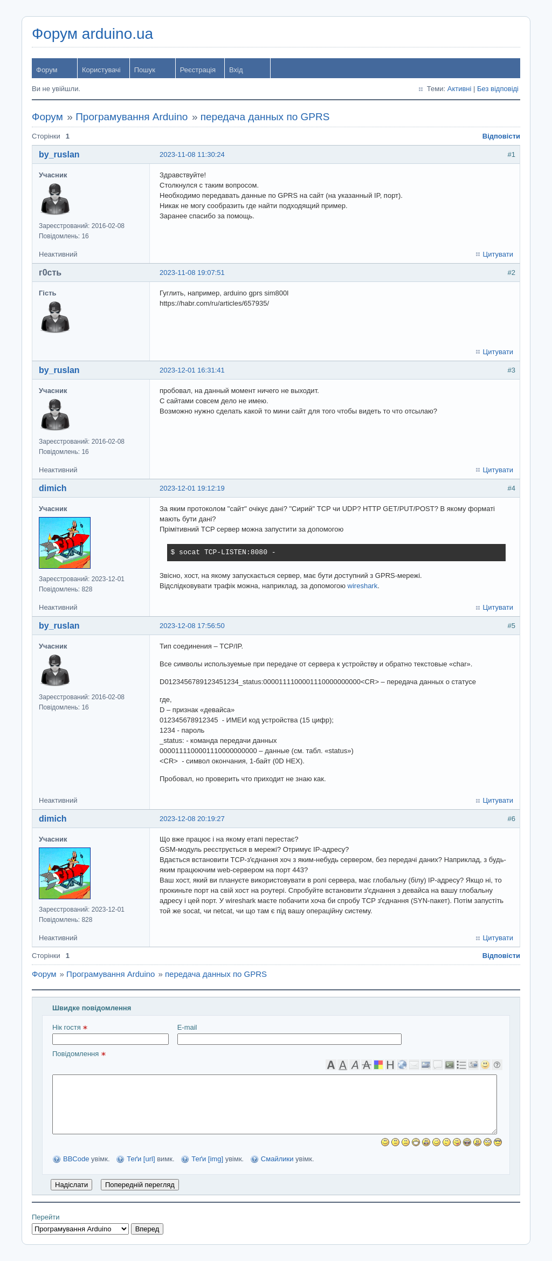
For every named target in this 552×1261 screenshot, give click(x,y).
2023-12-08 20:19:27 (192, 819)
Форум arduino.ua (92, 33)
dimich (53, 488)
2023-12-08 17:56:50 (192, 626)
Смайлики (277, 1159)
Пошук (144, 70)
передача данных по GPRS (265, 116)
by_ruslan (59, 154)
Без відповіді (498, 89)
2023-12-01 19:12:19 (192, 488)
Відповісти (501, 136)
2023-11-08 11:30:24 (192, 154)
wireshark (363, 586)
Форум (47, 70)
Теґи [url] (141, 1159)
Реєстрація (198, 70)
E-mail (289, 1034)
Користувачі (101, 70)
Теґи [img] (207, 1159)
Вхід (236, 70)
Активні (459, 89)
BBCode (76, 1159)
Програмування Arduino (131, 116)
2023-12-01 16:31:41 (192, 370)
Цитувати (498, 254)
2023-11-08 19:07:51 (192, 272)
